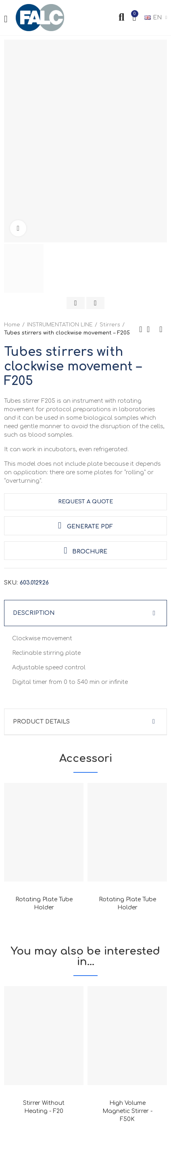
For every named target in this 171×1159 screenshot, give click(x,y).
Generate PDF (85, 525)
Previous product (141, 329)
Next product (161, 329)
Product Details (41, 722)
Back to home (151, 329)
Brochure (85, 550)
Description (33, 613)
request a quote (85, 502)
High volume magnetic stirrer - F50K (127, 1111)
